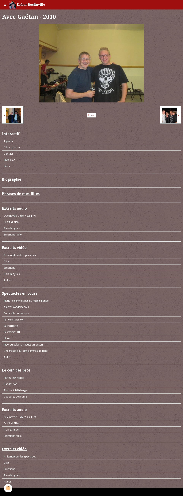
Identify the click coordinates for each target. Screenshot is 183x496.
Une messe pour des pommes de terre (26, 350)
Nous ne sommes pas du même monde (26, 300)
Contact (8, 153)
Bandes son (10, 384)
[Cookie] (8, 488)
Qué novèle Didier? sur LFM (20, 215)
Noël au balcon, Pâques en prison (23, 344)
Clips (6, 261)
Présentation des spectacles (20, 255)
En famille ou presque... (17, 313)
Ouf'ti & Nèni (11, 222)
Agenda (8, 141)
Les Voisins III (12, 332)
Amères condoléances (16, 307)
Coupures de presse (15, 396)
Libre (7, 338)
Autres (7, 280)
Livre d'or (9, 159)
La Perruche (11, 325)
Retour (91, 115)
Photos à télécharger (16, 390)
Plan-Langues (12, 228)
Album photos (12, 147)
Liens (7, 166)
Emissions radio (13, 234)
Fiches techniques (14, 377)
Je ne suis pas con (14, 319)
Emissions (9, 267)
